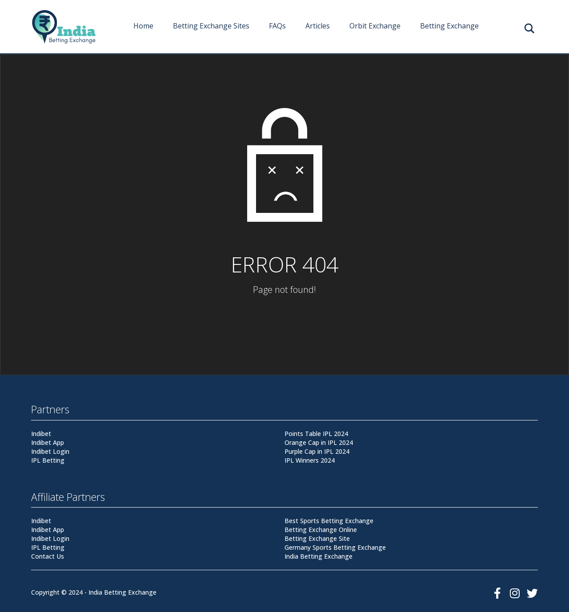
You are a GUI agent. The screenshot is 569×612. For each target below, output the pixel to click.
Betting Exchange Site (317, 538)
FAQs (277, 26)
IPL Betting (47, 460)
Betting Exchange (449, 26)
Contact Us (47, 556)
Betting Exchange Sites (211, 26)
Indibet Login (50, 451)
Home (143, 26)
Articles (317, 26)
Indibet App (47, 442)
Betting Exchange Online (320, 529)
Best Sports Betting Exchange (328, 520)
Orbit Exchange (375, 26)
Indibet (41, 433)
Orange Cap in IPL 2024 (318, 442)
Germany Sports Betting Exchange (335, 547)
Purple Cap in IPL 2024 (316, 451)
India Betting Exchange (318, 556)
